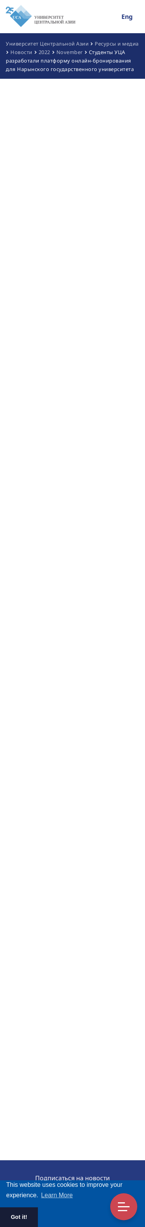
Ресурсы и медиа (117, 43)
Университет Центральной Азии (47, 43)
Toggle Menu (124, 1206)
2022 (44, 52)
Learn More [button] (57, 1195)
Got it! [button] (19, 1217)
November (69, 52)
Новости (21, 52)
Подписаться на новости (72, 1178)
